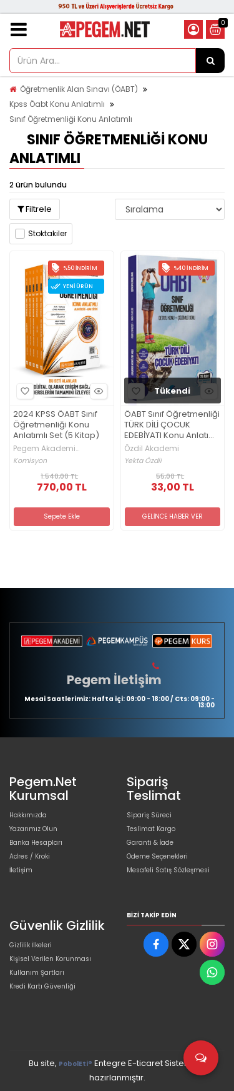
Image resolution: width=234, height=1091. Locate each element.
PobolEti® (75, 1064)
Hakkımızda (28, 815)
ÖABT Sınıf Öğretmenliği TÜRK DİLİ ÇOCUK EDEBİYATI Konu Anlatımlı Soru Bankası (172, 425)
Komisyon (30, 461)
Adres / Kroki (29, 856)
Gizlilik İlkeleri (30, 945)
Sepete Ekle (62, 516)
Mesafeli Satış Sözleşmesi (168, 870)
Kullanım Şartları (36, 972)
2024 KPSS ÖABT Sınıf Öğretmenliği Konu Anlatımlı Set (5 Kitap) (56, 425)
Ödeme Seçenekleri (157, 856)
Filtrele (34, 209)
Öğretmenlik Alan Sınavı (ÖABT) (79, 89)
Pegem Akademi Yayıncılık (44, 448)
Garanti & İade (150, 842)
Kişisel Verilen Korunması (50, 959)
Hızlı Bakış (97, 391)
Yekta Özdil (143, 461)
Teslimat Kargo (151, 829)
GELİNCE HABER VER (172, 516)
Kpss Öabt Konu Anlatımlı (57, 104)
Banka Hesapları (35, 842)
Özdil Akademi (151, 448)
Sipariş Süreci (149, 815)
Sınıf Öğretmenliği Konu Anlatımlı (70, 119)
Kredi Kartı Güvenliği (42, 986)
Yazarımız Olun (33, 829)
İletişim (20, 870)
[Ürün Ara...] (210, 60)
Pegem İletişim (114, 680)
